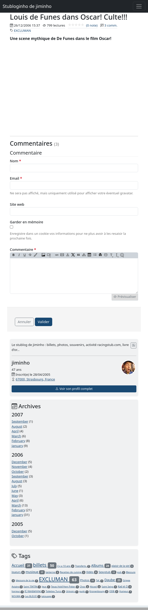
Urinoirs (72, 591)
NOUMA (18, 596)
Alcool (95, 586)
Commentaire (23, 249)
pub (121, 572)
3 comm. (111, 25)
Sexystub (107, 572)
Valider (43, 321)
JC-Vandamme (35, 591)
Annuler (24, 321)
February (18, 441)
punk (84, 591)
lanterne (52, 572)
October (18, 471)
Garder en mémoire (26, 222)
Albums (101, 565)
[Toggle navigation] (139, 6)
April (15, 431)
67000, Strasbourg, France (35, 379)
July (14, 486)
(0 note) (83, 25)
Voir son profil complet (74, 389)
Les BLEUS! (33, 596)
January (17, 445)
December (19, 462)
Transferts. (82, 566)
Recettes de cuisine (72, 572)
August (17, 426)
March (16, 436)
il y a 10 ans (65, 566)
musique (35, 572)
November (19, 466)
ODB (113, 591)
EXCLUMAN (22, 30)
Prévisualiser (125, 297)
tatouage (48, 596)
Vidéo (92, 572)
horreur (18, 591)
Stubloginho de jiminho (27, 6)
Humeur (125, 591)
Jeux (46, 586)
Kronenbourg (98, 591)
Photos (87, 580)
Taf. (100, 580)
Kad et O (125, 586)
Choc (84, 586)
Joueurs (18, 572)
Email (16, 178)
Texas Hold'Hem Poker (65, 586)
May (15, 495)
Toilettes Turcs (55, 591)
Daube (113, 579)
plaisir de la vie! (123, 566)
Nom (15, 161)
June (15, 490)
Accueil (22, 565)
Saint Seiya (109, 586)
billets (45, 565)
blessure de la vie (27, 580)
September (20, 421)
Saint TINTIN (32, 586)
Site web (17, 204)
